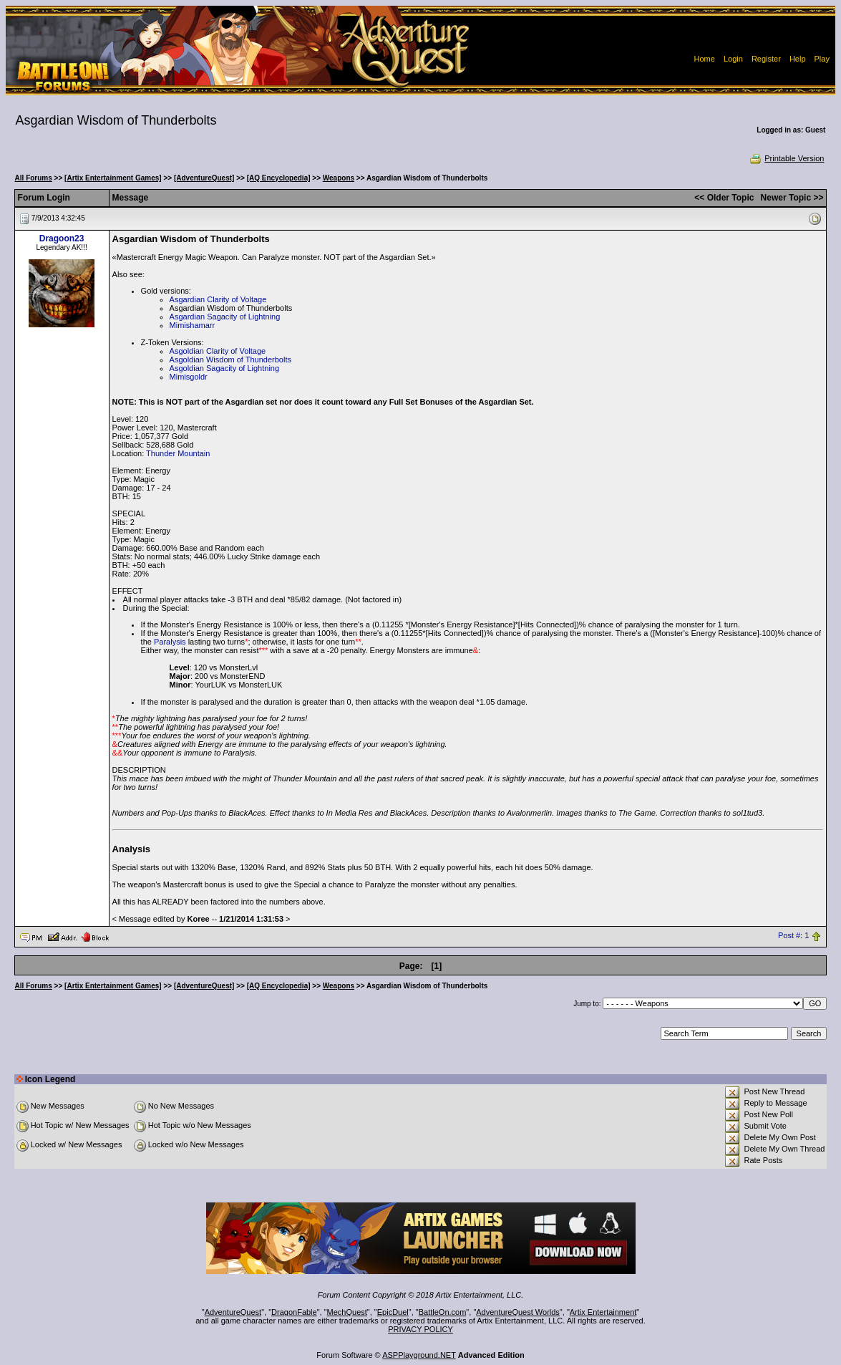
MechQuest (347, 1312)
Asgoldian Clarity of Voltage (218, 351)
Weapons (338, 178)
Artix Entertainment (603, 1312)
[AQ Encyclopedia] (279, 178)
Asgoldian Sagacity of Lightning (225, 368)
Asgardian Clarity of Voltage (218, 299)
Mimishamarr (192, 325)
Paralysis (170, 641)
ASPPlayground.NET (419, 1355)
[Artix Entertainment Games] (113, 178)
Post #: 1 (793, 936)
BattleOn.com (443, 1312)
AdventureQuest (233, 1312)
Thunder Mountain (178, 453)
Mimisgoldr (189, 376)
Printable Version (786, 158)
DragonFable (294, 1312)
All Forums (33, 178)
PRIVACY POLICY (420, 1329)
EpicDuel (393, 1312)
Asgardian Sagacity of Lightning (225, 316)
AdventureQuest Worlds (518, 1312)
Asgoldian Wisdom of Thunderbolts (230, 359)
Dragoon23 (61, 238)
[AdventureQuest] (204, 178)
